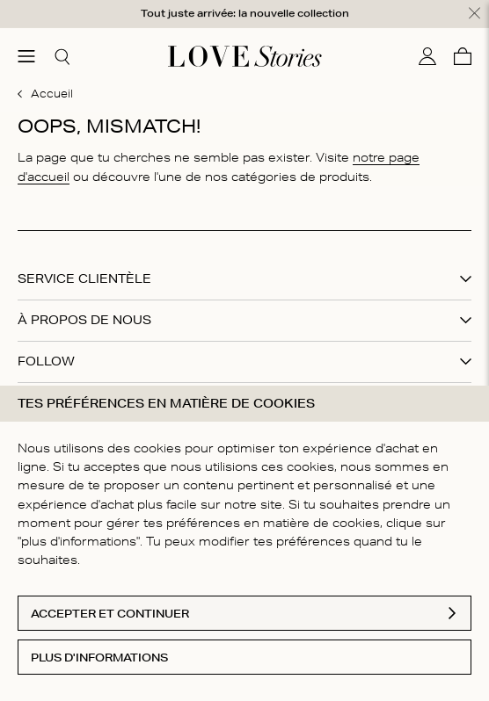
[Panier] (462, 56)
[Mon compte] (427, 56)
